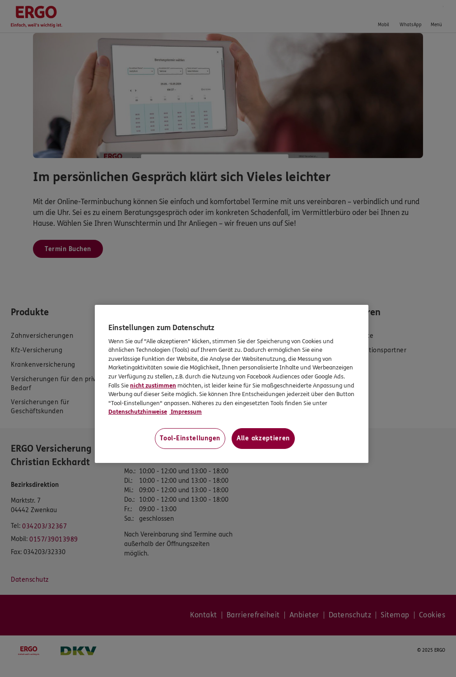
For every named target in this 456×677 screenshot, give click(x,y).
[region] (231, 384)
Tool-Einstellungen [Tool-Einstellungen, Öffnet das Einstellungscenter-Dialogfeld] (190, 438)
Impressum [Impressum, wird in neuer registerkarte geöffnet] (185, 412)
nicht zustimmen (153, 385)
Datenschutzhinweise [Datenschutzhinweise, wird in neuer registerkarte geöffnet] (137, 412)
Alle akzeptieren (263, 438)
